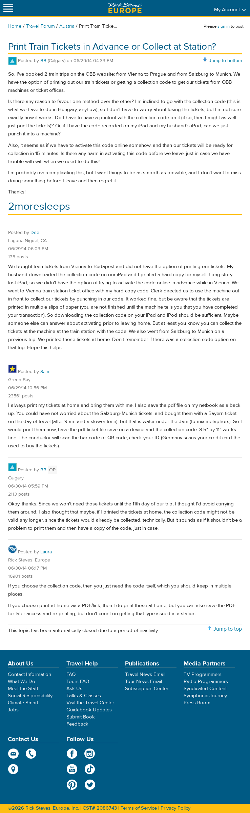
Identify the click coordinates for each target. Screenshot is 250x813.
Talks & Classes (83, 695)
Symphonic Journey (205, 695)
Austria (67, 26)
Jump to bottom (225, 61)
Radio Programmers (206, 681)
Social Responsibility (30, 695)
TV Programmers (203, 674)
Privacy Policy (175, 808)
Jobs (13, 710)
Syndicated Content (205, 688)
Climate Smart (23, 703)
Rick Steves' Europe (125, 8)
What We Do (21, 681)
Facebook (72, 753)
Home (15, 26)
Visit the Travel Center (90, 703)
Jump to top (227, 629)
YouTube (72, 769)
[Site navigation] (8, 8)
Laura (46, 552)
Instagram (90, 753)
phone (31, 753)
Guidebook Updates (89, 710)
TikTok (90, 769)
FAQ (71, 674)
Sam (44, 372)
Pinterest (72, 784)
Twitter (90, 784)
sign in (223, 26)
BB (43, 61)
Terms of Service (139, 808)
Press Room (197, 703)
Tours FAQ (77, 681)
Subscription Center (146, 688)
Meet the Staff (23, 688)
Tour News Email (143, 681)
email (13, 753)
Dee (34, 233)
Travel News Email (145, 674)
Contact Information (29, 674)
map (13, 769)
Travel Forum (40, 26)
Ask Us (74, 688)
